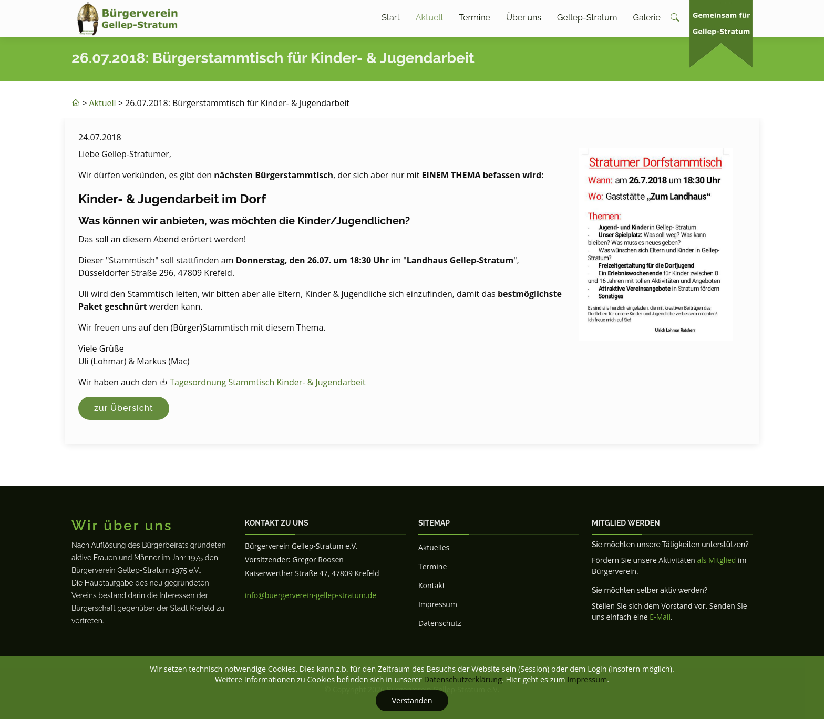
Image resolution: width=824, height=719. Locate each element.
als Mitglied (716, 560)
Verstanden (412, 700)
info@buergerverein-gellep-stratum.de (310, 595)
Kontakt (431, 585)
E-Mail (660, 617)
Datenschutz (439, 623)
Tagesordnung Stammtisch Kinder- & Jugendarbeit (268, 382)
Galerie (646, 18)
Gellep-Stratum (587, 18)
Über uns (523, 18)
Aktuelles (433, 547)
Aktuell (429, 18)
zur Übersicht (123, 408)
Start (391, 18)
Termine (474, 18)
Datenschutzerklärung (463, 679)
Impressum (437, 604)
